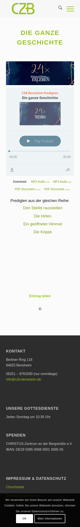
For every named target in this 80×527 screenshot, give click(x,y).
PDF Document (27, 189)
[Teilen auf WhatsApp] (40, 308)
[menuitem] (58, 8)
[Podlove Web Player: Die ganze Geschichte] (40, 131)
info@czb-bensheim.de (23, 379)
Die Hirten (42, 216)
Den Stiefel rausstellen (42, 208)
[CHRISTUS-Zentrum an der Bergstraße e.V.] (33, 8)
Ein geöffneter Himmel (42, 224)
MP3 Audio (40, 181)
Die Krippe (42, 232)
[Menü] (68, 8)
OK (25, 518)
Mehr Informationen (50, 518)
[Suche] (58, 8)
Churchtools (15, 487)
